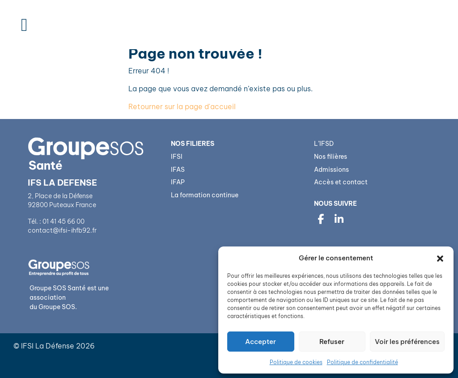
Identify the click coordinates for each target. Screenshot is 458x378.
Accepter (260, 341)
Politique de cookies (296, 362)
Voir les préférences (407, 341)
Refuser (331, 341)
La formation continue (204, 195)
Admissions (331, 170)
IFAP (178, 182)
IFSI (176, 157)
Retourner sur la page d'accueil (182, 106)
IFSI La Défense (47, 345)
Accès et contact (341, 182)
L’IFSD (324, 144)
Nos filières (330, 157)
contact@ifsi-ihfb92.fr (63, 230)
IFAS (178, 170)
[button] (440, 258)
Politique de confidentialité (362, 362)
